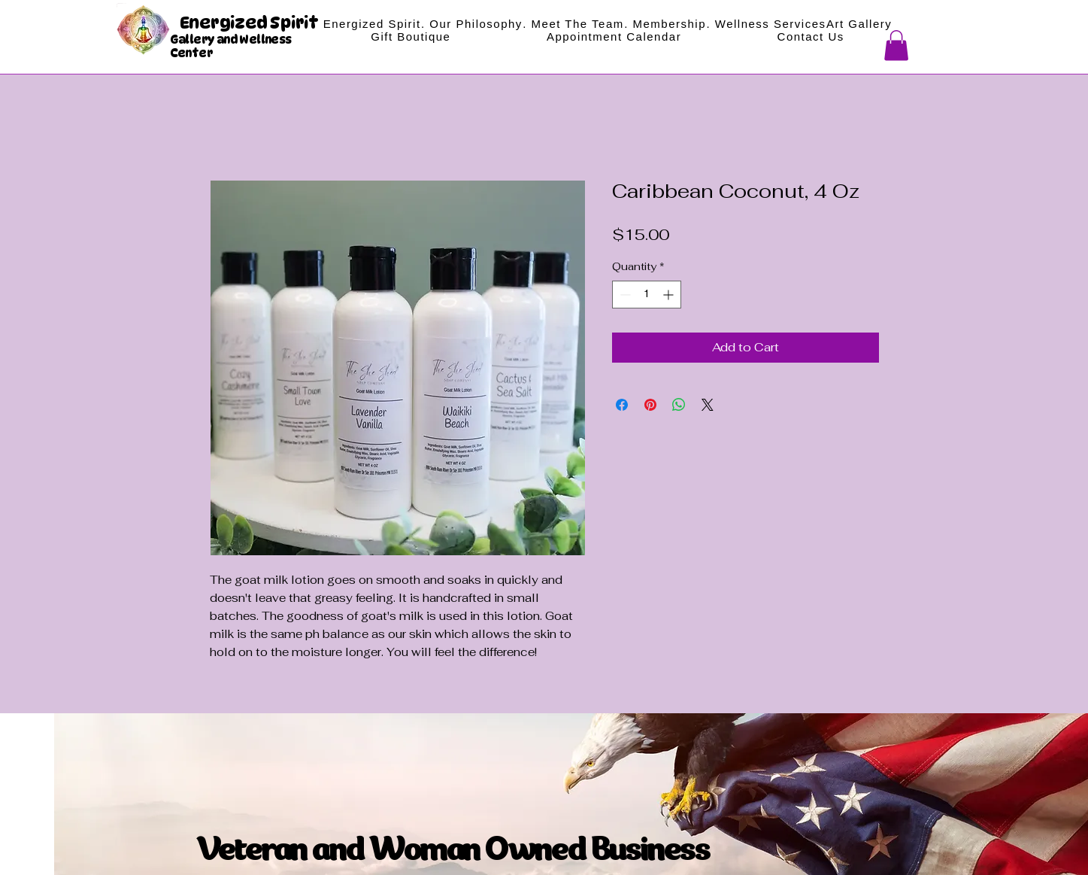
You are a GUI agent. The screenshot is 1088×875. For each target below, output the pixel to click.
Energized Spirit (251, 22)
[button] (896, 45)
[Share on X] (708, 405)
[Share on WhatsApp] (679, 405)
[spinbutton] (646, 294)
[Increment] (669, 294)
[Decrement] (623, 294)
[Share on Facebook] (622, 405)
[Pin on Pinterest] (650, 405)
